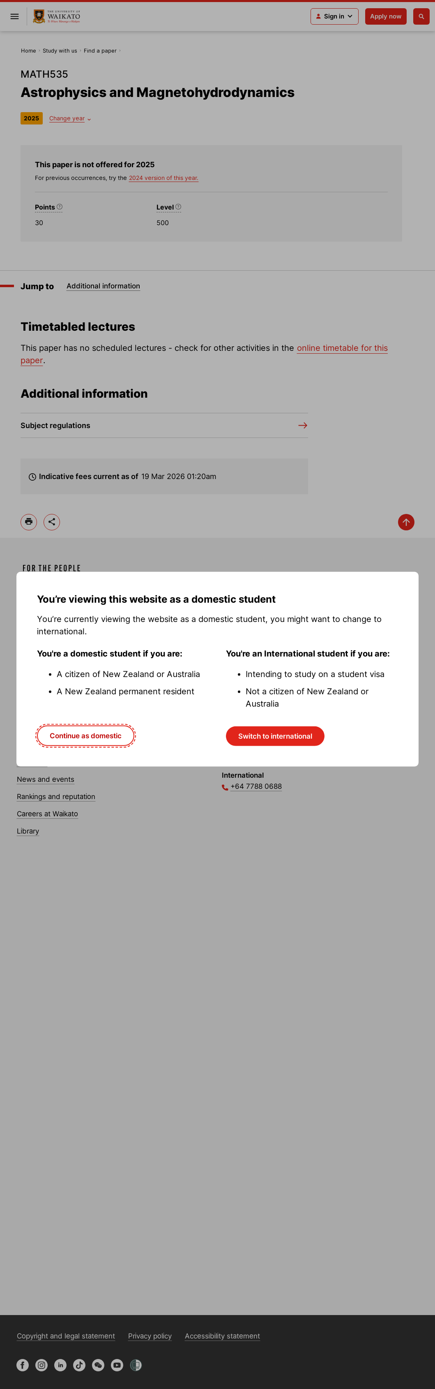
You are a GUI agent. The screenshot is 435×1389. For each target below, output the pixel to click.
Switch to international (275, 736)
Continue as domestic (86, 736)
